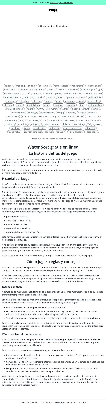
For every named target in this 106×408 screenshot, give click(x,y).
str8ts (86, 108)
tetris (51, 89)
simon (27, 128)
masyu (98, 124)
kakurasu (71, 105)
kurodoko (22, 124)
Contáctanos (47, 402)
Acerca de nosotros (29, 402)
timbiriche (39, 97)
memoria (68, 101)
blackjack (24, 101)
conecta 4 (36, 93)
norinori (79, 116)
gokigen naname (50, 124)
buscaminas (45, 85)
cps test (49, 131)
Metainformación (58, 138)
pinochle (76, 108)
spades (82, 97)
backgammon (38, 89)
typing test (54, 128)
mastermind (13, 116)
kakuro (46, 105)
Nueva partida (46, 26)
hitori (81, 105)
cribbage (32, 112)
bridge (81, 112)
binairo (60, 97)
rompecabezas (61, 85)
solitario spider (94, 85)
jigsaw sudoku (41, 116)
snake (26, 93)
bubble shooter (12, 93)
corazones (12, 101)
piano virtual (14, 131)
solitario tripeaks (53, 93)
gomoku (71, 97)
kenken (96, 108)
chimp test (90, 128)
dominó (26, 97)
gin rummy (52, 108)
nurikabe (11, 120)
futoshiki (95, 120)
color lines (37, 101)
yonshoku (15, 128)
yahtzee (49, 101)
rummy (40, 108)
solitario (9, 85)
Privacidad (60, 402)
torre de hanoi (18, 112)
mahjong (20, 85)
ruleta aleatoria (76, 131)
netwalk (80, 101)
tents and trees (11, 97)
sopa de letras (47, 112)
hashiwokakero (95, 105)
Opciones (62, 26)
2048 (89, 124)
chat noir (23, 89)
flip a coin (60, 131)
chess (59, 89)
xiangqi (60, 112)
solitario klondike (72, 93)
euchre (64, 108)
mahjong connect (14, 108)
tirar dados (92, 131)
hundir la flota (33, 105)
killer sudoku (95, 97)
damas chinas (92, 116)
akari (58, 101)
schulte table (39, 128)
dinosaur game (88, 89)
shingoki (35, 124)
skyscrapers (32, 120)
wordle (19, 105)
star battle (78, 124)
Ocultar (71, 138)
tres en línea (72, 89)
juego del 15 (93, 101)
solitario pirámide (93, 93)
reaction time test (33, 131)
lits (43, 120)
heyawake (58, 105)
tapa (21, 120)
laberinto (8, 105)
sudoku (32, 85)
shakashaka (68, 120)
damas (50, 97)
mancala (26, 116)
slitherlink (82, 120)
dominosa (10, 124)
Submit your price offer (61, 2)
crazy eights (65, 116)
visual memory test (72, 128)
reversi (30, 108)
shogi (53, 116)
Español (82, 402)
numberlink (53, 120)
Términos (71, 402)
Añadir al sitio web (40, 138)
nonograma (77, 85)
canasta (91, 112)
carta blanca (10, 89)
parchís (71, 112)
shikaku (66, 124)
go (100, 89)
